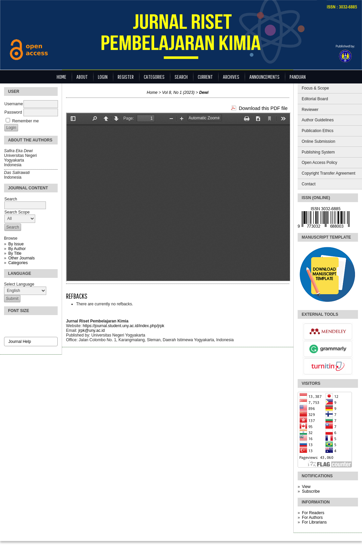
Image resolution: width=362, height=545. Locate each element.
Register (126, 76)
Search (181, 76)
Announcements (264, 76)
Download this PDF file (263, 108)
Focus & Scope (315, 88)
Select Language (19, 284)
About (82, 76)
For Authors (312, 517)
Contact (308, 184)
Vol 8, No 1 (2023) (178, 92)
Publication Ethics (318, 130)
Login (103, 76)
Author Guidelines (318, 120)
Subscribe (311, 491)
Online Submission (318, 141)
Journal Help (19, 341)
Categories (18, 262)
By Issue (16, 244)
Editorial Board (315, 99)
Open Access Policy (319, 162)
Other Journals (21, 258)
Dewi (203, 92)
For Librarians (314, 522)
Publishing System (318, 152)
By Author (17, 248)
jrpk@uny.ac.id (91, 330)
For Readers (313, 512)
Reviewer (310, 109)
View (306, 486)
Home (61, 76)
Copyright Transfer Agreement (328, 173)
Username (13, 104)
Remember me (25, 121)
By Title (14, 253)
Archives (231, 76)
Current (205, 76)
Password (13, 112)
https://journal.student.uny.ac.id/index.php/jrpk (123, 325)
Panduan (298, 76)
